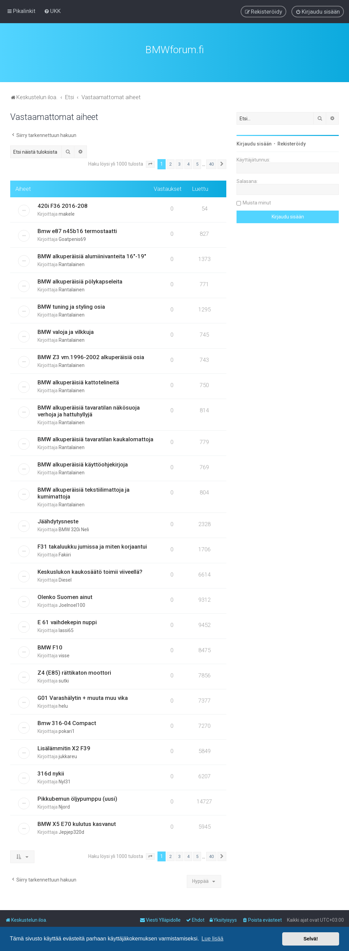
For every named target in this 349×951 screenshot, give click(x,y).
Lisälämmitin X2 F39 (63, 747)
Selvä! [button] (310, 938)
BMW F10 (49, 646)
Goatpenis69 (72, 238)
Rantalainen (72, 263)
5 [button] (197, 163)
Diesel (65, 579)
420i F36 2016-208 (62, 205)
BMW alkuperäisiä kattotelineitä (78, 381)
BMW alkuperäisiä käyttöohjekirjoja (82, 463)
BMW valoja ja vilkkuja (65, 331)
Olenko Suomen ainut (64, 596)
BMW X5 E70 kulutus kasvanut (76, 823)
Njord (64, 806)
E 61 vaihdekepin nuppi (67, 621)
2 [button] (170, 163)
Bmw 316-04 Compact (66, 722)
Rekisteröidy (291, 143)
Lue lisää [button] (212, 938)
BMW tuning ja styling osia (71, 306)
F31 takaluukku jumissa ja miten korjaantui (92, 545)
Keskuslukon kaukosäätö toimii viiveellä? (89, 571)
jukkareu (68, 755)
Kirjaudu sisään (254, 143)
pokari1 (67, 730)
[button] (150, 163)
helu (63, 705)
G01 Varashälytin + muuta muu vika (82, 697)
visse (64, 655)
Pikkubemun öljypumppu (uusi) (77, 798)
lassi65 (66, 629)
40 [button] (211, 163)
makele (67, 213)
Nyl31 (65, 781)
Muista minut (257, 202)
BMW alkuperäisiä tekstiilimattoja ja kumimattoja (83, 492)
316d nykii (50, 772)
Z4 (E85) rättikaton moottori (74, 672)
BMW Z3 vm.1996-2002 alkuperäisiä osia (90, 356)
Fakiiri (65, 554)
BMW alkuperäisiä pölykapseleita (79, 280)
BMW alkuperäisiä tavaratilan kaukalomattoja (95, 438)
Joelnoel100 (72, 604)
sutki (64, 680)
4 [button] (188, 163)
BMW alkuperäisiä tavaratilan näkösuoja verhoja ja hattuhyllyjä (88, 410)
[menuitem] (52, 11)
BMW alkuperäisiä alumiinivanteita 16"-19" (91, 255)
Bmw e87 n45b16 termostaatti (77, 230)
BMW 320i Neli (74, 529)
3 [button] (179, 163)
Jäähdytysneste (57, 520)
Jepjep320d (71, 831)
